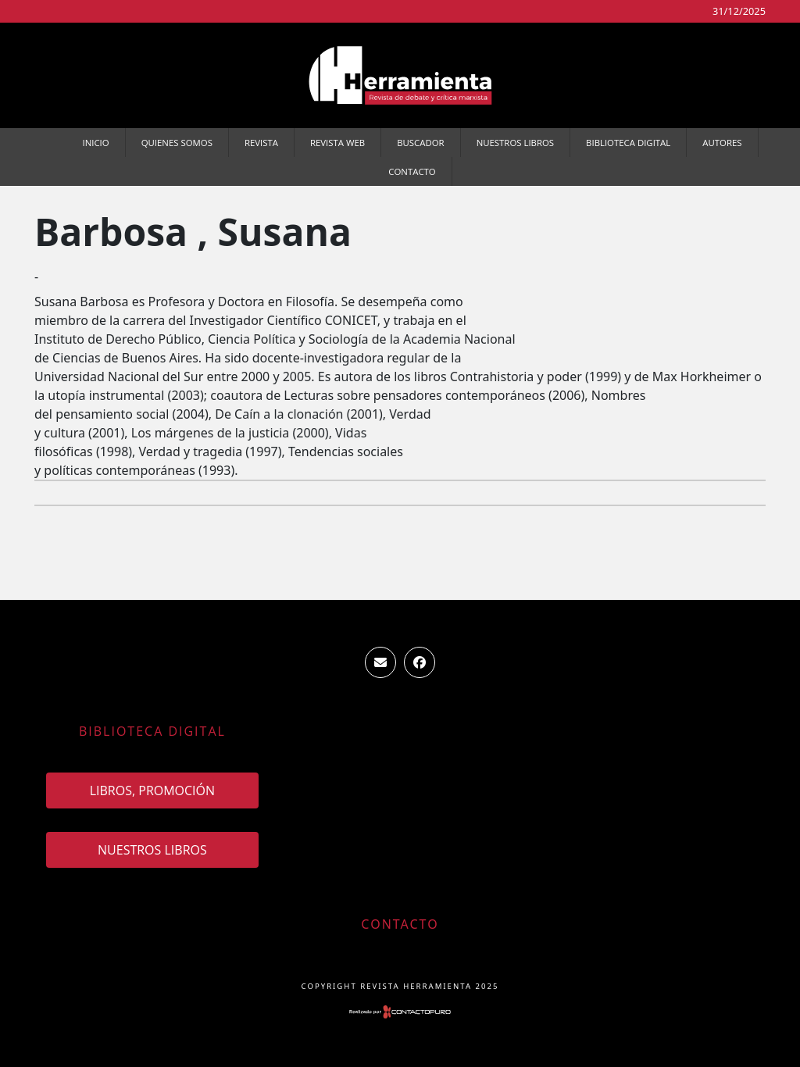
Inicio (96, 142)
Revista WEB (337, 142)
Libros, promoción (152, 790)
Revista (261, 142)
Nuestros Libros (515, 142)
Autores (721, 142)
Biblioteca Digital (628, 142)
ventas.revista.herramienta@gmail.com (380, 662)
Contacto (411, 171)
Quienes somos (176, 142)
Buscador (420, 142)
